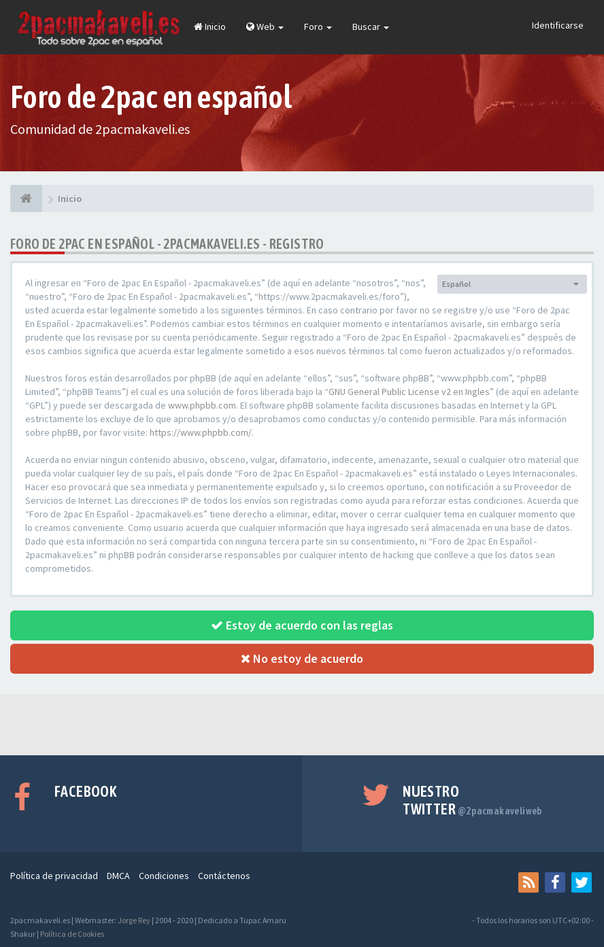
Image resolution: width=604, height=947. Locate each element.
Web (265, 26)
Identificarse (558, 25)
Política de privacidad (54, 875)
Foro (318, 26)
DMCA (118, 875)
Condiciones (164, 875)
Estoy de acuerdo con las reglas (302, 625)
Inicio (210, 26)
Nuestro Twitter (472, 800)
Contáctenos (224, 875)
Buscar (370, 26)
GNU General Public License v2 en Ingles (409, 391)
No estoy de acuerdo (302, 658)
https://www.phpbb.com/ (201, 432)
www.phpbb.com (202, 405)
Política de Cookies (72, 934)
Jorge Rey (134, 920)
